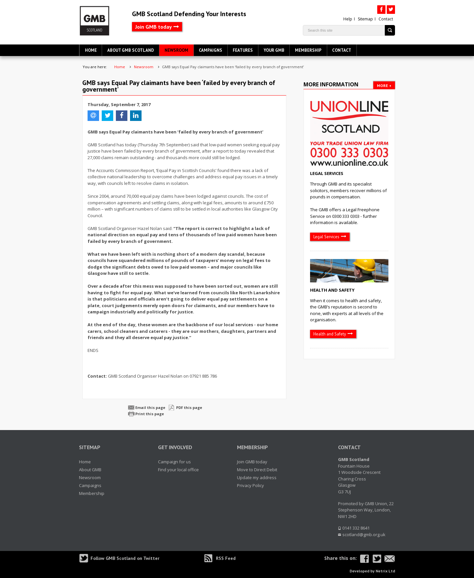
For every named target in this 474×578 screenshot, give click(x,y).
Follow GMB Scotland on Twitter (125, 558)
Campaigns (210, 50)
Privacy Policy (250, 485)
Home (91, 50)
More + (384, 85)
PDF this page (189, 407)
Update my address (256, 477)
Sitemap (365, 18)
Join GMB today (153, 26)
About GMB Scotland (130, 50)
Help (347, 18)
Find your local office (178, 470)
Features (243, 50)
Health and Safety (332, 290)
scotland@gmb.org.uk (363, 534)
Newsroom (176, 50)
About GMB (90, 470)
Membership (308, 50)
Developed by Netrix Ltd (372, 570)
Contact (386, 18)
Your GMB (274, 50)
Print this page (149, 413)
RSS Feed (226, 558)
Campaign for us (174, 462)
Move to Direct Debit (257, 470)
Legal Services (326, 173)
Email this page (150, 407)
